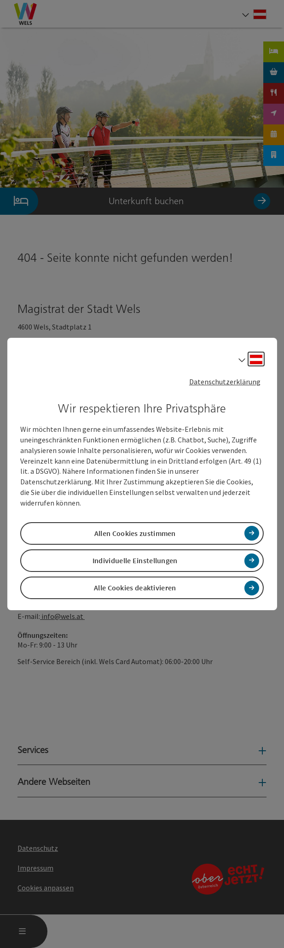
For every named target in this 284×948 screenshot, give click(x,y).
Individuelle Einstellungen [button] (135, 560)
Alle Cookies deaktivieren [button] (135, 587)
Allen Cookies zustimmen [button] (135, 533)
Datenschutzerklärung (225, 381)
